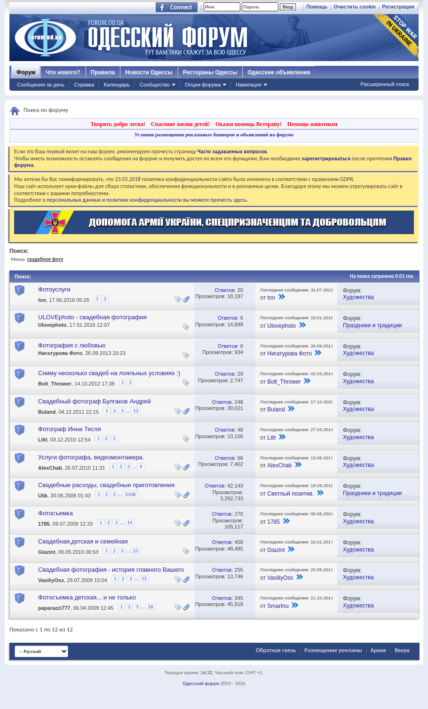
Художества (358, 297)
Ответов (225, 290)
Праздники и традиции (372, 325)
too (42, 300)
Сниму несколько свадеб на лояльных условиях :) (109, 373)
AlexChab (50, 468)
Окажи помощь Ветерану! (248, 124)
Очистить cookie (354, 6)
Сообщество (155, 84)
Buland (46, 412)
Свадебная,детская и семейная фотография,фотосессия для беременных (98, 545)
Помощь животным (312, 124)
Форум (25, 72)
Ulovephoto (52, 325)
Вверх (402, 650)
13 (135, 411)
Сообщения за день (40, 84)
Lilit (43, 439)
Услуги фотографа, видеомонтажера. (91, 457)
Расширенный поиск (384, 84)
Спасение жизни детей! (180, 124)
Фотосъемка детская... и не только (87, 597)
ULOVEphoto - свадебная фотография (92, 317)
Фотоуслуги (54, 289)
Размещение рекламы (333, 650)
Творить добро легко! (117, 124)
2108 (130, 494)
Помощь (316, 6)
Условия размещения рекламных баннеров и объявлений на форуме (214, 134)
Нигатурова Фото (60, 353)
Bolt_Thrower (54, 383)
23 (135, 551)
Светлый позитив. (290, 493)
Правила (103, 72)
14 (129, 523)
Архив (378, 650)
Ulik (43, 496)
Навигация (248, 84)
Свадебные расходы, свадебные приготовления (106, 484)
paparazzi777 (54, 608)
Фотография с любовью (71, 345)
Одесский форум (200, 683)
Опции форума (203, 84)
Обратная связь (276, 650)
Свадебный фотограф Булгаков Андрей (94, 401)
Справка (84, 84)
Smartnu (277, 606)
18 (150, 607)
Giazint (46, 552)
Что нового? (63, 72)
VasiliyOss (51, 580)
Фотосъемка (55, 513)
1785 (43, 524)
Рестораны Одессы (210, 72)
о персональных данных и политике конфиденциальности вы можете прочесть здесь (144, 200)
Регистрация (398, 6)
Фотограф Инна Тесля (69, 429)
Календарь (116, 84)
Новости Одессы (148, 72)
